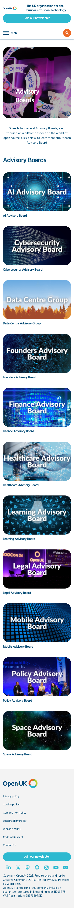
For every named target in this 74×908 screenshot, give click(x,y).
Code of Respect (13, 837)
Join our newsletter (37, 18)
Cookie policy (11, 804)
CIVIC (53, 880)
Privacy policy (11, 796)
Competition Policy (14, 813)
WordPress (13, 884)
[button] (10, 33)
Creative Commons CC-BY (19, 880)
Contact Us (9, 845)
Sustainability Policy (14, 821)
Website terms (11, 829)
